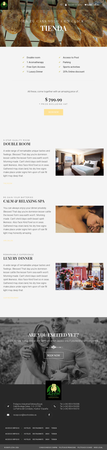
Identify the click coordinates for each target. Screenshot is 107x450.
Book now (53, 355)
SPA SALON (8, 241)
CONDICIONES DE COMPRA (48, 447)
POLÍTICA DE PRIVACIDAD (67, 447)
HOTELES (27, 428)
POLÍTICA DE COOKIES (84, 447)
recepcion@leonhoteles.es (25, 415)
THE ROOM (7, 183)
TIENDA (54, 428)
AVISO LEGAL (98, 447)
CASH (47, 428)
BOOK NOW (54, 112)
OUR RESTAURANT (11, 298)
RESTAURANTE (38, 428)
